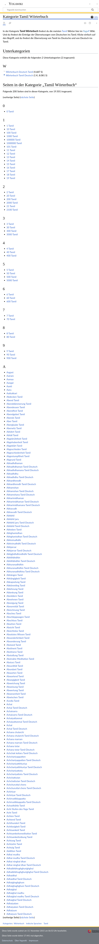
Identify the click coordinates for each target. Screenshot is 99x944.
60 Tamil (11, 297)
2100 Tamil (12, 209)
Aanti (9, 386)
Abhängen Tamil (15, 575)
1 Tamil (10, 125)
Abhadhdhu (12, 473)
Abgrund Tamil (14, 459)
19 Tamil (11, 178)
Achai (9, 704)
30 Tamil (11, 227)
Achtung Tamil (14, 840)
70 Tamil (11, 319)
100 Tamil (11, 132)
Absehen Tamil (14, 623)
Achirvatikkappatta (16, 798)
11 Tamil (11, 150)
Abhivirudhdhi (14, 540)
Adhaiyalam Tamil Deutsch (20, 906)
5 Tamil (10, 269)
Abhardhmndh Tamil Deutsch (21, 484)
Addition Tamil (14, 851)
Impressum (33, 940)
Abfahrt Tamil (13, 431)
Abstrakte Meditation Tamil (20, 658)
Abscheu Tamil (14, 613)
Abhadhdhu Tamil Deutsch (20, 477)
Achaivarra (12, 711)
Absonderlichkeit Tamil (18, 637)
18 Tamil (11, 174)
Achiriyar (11, 791)
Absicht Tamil (13, 627)
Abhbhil (10, 515)
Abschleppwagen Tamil (18, 616)
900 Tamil (11, 358)
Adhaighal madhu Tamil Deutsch (23, 896)
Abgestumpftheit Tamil (18, 456)
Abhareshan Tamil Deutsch (20, 491)
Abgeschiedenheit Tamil (19, 452)
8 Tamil (10, 333)
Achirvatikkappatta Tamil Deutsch (24, 802)
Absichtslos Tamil (15, 630)
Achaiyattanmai (14, 718)
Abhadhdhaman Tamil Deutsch (22, 466)
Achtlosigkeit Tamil (16, 826)
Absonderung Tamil (16, 641)
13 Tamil (11, 157)
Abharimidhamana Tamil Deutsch (23, 505)
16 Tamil (11, 167)
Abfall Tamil (12, 435)
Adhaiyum (12, 910)
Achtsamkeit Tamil (16, 830)
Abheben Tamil (14, 529)
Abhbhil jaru (13, 519)
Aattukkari (12, 393)
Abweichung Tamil (16, 683)
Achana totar (13, 746)
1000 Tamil (12, 136)
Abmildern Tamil (15, 595)
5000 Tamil (12, 280)
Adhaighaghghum (15, 882)
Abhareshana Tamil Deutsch (21, 494)
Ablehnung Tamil (15, 588)
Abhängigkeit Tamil (16, 578)
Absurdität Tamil (15, 665)
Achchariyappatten (16, 756)
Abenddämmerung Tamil (19, 403)
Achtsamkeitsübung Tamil (19, 837)
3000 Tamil (12, 234)
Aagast (10, 372)
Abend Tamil (13, 400)
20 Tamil (11, 195)
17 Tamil (11, 171)
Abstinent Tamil (14, 648)
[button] (4, 75)
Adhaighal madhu (15, 892)
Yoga (85, 31)
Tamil (64, 31)
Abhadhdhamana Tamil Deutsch (23, 470)
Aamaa (10, 379)
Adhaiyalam (12, 903)
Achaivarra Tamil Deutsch (19, 714)
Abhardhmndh (14, 480)
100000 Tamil (13, 139)
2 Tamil (10, 192)
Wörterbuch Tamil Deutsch (19, 75)
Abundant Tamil (14, 669)
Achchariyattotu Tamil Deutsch (22, 774)
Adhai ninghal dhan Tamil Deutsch (24, 865)
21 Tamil (11, 206)
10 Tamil (11, 129)
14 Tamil (11, 160)
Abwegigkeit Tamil (16, 679)
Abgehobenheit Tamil (17, 442)
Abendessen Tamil (16, 407)
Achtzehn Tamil (14, 844)
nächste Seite (27, 97)
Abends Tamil (13, 417)
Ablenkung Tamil (15, 592)
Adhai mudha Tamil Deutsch (21, 858)
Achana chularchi (15, 732)
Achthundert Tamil (16, 823)
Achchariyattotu (15, 770)
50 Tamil (11, 273)
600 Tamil (11, 301)
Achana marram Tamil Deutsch (22, 742)
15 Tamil (11, 164)
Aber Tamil (12, 421)
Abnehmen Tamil (15, 599)
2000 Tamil (12, 202)
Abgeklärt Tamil (14, 445)
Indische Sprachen (34, 923)
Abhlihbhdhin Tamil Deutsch (21, 561)
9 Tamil (10, 351)
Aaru (9, 389)
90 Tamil (11, 354)
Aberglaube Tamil (15, 424)
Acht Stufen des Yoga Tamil (20, 809)
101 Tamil (11, 146)
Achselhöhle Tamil (16, 805)
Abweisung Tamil (15, 686)
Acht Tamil (12, 812)
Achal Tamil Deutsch (17, 728)
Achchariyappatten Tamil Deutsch (23, 760)
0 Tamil (10, 111)
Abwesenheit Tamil (16, 693)
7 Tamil (10, 315)
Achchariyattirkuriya (17, 763)
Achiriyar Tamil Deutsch (19, 795)
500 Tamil (11, 276)
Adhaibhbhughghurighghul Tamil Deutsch (27, 871)
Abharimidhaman (15, 498)
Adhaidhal (12, 875)
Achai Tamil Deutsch (17, 707)
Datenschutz (7, 940)
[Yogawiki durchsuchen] (50, 10)
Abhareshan (13, 487)
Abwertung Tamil (15, 690)
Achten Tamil (13, 816)
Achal (9, 725)
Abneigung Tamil (15, 602)
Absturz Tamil (13, 662)
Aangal (10, 382)
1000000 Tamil (14, 143)
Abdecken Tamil (15, 396)
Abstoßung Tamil (15, 655)
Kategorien (7, 923)
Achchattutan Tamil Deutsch (21, 781)
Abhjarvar (11, 547)
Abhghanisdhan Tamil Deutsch (22, 536)
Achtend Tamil (14, 819)
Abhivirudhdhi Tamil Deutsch (21, 543)
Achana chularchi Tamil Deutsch (23, 735)
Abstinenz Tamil (15, 651)
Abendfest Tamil (15, 410)
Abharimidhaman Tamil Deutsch (23, 501)
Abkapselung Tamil (16, 582)
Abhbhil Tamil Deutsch (18, 526)
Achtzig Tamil (13, 847)
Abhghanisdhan (14, 533)
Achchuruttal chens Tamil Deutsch (24, 788)
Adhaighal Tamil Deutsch (19, 899)
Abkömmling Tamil (16, 585)
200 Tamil (11, 199)
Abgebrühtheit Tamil (17, 438)
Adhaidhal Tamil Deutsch (19, 878)
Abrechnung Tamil (16, 609)
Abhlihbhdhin (13, 557)
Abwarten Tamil (14, 672)
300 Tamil (11, 230)
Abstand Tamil (14, 644)
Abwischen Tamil (15, 697)
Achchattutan (13, 777)
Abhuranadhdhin (15, 564)
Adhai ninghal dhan (16, 861)
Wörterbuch (19, 923)
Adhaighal (12, 889)
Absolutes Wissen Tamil (19, 634)
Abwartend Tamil (15, 676)
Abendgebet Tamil (16, 414)
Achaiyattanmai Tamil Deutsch (22, 721)
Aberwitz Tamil (14, 428)
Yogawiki (16, 4)
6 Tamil (10, 294)
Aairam (10, 375)
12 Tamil (11, 153)
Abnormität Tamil (15, 606)
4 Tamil (10, 248)
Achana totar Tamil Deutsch (21, 749)
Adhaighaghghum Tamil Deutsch (23, 885)
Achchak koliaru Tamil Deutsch (22, 753)
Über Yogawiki (21, 940)
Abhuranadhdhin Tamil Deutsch (22, 568)
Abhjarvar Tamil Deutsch (19, 550)
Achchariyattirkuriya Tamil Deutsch (24, 767)
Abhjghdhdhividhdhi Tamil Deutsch (24, 554)
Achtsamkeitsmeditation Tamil (22, 833)
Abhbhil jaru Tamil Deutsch (20, 522)
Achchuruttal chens (16, 784)
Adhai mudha (13, 854)
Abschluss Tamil (15, 620)
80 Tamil (11, 336)
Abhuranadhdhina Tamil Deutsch (23, 571)
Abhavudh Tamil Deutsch (19, 512)
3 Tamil (10, 223)
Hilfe (94, 17)
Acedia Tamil (13, 700)
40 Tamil (11, 252)
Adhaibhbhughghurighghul (20, 868)
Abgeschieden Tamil (17, 449)
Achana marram (15, 739)
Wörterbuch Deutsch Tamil (19, 71)
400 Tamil (11, 255)
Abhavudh (12, 508)
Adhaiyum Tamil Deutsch (19, 913)
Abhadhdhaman (15, 463)
